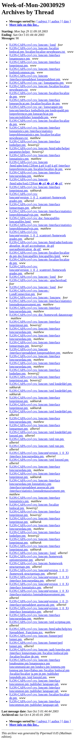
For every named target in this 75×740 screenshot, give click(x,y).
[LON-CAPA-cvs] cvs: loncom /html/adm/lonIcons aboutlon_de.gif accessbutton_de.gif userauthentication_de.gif (41, 246)
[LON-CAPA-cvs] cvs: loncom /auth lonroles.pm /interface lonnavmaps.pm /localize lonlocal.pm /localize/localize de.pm (39, 653)
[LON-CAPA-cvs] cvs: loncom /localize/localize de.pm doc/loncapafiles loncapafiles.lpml (39, 254)
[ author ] (55, 21)
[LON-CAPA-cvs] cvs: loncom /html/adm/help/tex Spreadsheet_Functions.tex (40, 630)
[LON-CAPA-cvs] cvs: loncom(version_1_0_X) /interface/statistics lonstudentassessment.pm (39, 592)
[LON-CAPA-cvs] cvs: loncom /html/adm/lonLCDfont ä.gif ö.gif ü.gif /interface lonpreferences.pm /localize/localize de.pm (39, 166)
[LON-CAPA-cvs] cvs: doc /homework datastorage (40, 314)
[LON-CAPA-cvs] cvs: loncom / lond (32, 44)
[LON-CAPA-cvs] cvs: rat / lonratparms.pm (36, 82)
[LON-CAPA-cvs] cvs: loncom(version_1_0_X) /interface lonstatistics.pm (39, 585)
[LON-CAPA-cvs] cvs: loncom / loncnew (35, 297)
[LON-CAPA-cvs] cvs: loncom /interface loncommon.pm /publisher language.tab (34, 682)
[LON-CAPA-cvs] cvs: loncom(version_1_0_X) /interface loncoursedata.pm (39, 454)
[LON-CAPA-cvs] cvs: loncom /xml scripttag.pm (40, 622)
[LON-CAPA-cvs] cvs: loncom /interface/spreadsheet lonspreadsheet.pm (35, 77)
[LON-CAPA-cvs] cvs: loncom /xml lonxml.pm (39, 459)
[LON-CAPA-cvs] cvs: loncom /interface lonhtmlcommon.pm (34, 70)
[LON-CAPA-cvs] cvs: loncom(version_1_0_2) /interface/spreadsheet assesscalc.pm (38, 603)
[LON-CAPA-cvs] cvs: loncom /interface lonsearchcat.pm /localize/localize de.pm (34, 101)
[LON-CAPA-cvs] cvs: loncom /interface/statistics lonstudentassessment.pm (40, 302)
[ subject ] (43, 21)
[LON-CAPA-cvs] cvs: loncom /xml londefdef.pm (40, 383)
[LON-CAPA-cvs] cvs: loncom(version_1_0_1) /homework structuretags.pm (38, 572)
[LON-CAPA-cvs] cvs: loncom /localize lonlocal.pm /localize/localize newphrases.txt (37, 50)
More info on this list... (24, 24)
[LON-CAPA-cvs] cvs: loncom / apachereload (38, 280)
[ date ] (66, 21)
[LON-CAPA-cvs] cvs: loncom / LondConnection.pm (29, 292)
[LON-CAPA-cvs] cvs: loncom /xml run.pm (37, 439)
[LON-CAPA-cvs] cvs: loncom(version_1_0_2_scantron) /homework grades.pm (37, 197)
